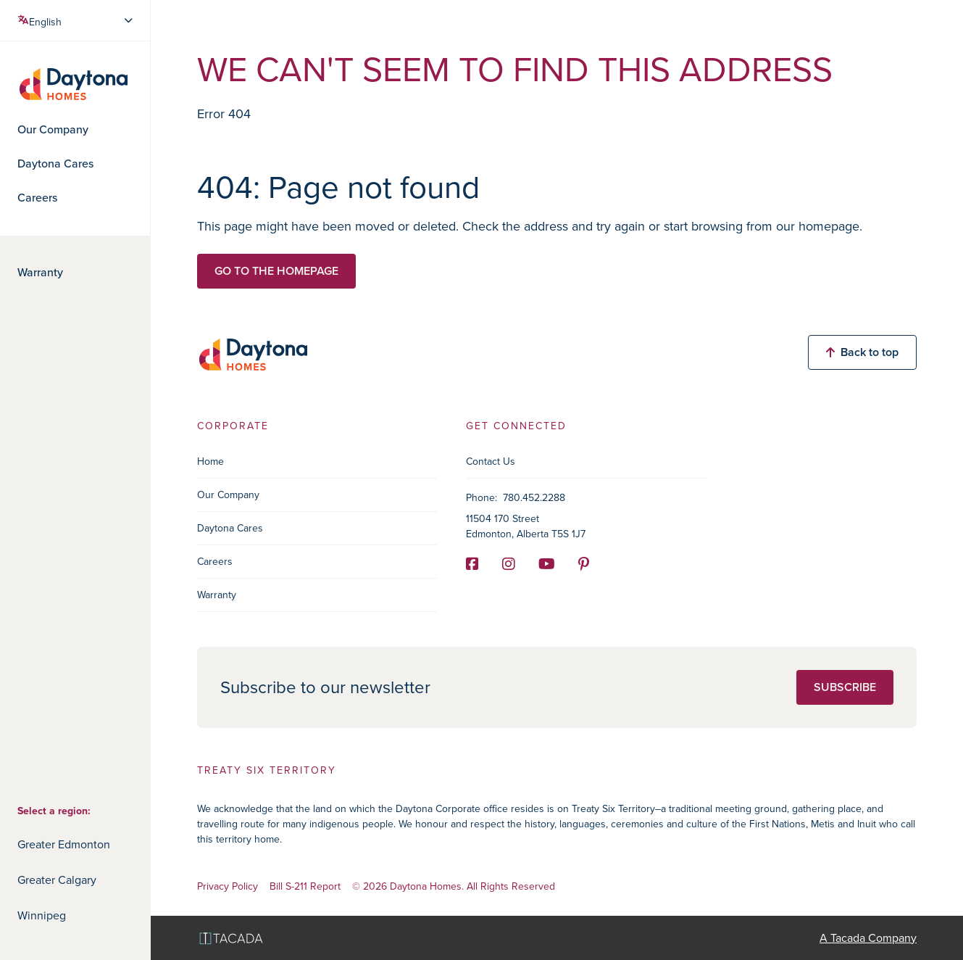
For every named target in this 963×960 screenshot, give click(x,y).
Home (210, 461)
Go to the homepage (276, 270)
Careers (37, 198)
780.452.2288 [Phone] (534, 497)
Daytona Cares (55, 164)
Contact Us (490, 461)
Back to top (862, 352)
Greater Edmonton (63, 844)
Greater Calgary (56, 880)
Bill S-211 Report (305, 887)
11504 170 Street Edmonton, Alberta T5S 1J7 (525, 526)
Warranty (40, 273)
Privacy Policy (227, 887)
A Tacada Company (868, 938)
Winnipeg (41, 915)
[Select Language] (76, 20)
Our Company (52, 130)
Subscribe (845, 687)
